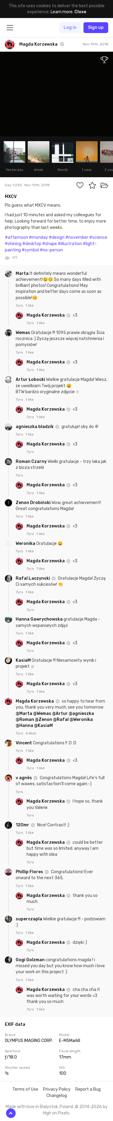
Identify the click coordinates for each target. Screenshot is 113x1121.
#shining (13, 243)
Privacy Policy (57, 1089)
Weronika (26, 543)
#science (98, 237)
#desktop (31, 243)
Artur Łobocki (31, 379)
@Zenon (43, 719)
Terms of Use (25, 1089)
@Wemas (42, 713)
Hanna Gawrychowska (40, 619)
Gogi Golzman (31, 959)
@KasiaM (43, 725)
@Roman (25, 719)
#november (76, 237)
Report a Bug (88, 1089)
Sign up (96, 27)
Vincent (24, 743)
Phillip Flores (30, 871)
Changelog (56, 1095)
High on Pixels (56, 1113)
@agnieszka (81, 713)
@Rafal (61, 719)
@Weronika (81, 719)
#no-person (51, 250)
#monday (38, 237)
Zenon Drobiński (34, 502)
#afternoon (16, 237)
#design (56, 237)
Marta (23, 273)
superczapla (29, 919)
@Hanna (24, 725)
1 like (30, 305)
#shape (49, 243)
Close (80, 11)
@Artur (60, 713)
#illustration (70, 243)
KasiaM (24, 660)
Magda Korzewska (46, 315)
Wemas (23, 332)
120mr (23, 825)
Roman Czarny (32, 461)
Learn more (62, 11)
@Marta (24, 713)
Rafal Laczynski (33, 578)
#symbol (30, 250)
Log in (70, 27)
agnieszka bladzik (35, 426)
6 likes (31, 733)
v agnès (24, 777)
